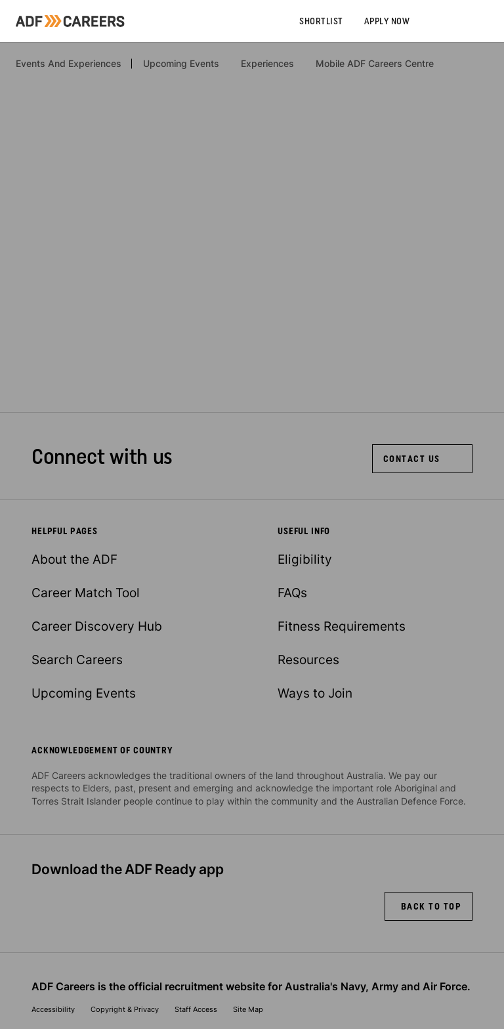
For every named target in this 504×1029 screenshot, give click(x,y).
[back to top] (429, 906)
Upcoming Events (181, 63)
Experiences (267, 63)
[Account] (451, 21)
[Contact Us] (422, 458)
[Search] (472, 21)
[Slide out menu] (493, 21)
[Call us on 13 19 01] (430, 21)
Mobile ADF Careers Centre (375, 63)
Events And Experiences (68, 63)
